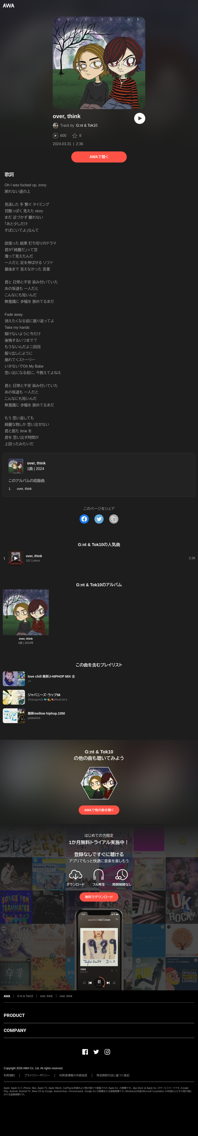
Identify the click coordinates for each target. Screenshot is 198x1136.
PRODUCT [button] (14, 1015)
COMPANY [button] (15, 1030)
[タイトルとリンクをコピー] (113, 519)
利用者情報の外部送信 (73, 1075)
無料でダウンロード (99, 897)
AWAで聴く (99, 157)
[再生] (139, 118)
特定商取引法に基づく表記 (113, 1075)
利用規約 (9, 1075)
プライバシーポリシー (37, 1075)
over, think (36, 463)
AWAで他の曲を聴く (99, 810)
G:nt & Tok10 (86, 125)
